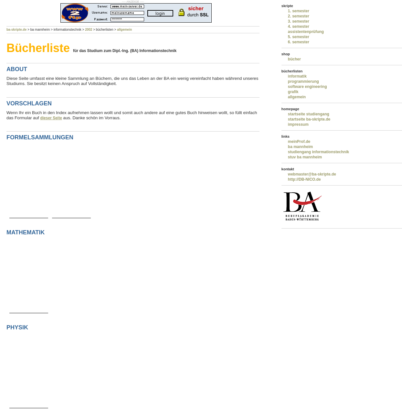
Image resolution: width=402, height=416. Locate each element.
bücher (294, 59)
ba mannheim (300, 146)
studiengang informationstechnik (318, 152)
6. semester (298, 42)
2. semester (298, 16)
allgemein (124, 29)
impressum (298, 124)
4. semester (298, 26)
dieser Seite (51, 118)
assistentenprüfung (306, 31)
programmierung (303, 81)
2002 (88, 29)
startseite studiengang (308, 114)
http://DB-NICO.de (304, 179)
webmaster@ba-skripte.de (312, 174)
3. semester (298, 21)
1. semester (298, 11)
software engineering (307, 86)
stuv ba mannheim (305, 157)
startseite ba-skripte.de (309, 119)
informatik (297, 76)
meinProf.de (299, 141)
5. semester (298, 37)
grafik (293, 92)
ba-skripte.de (16, 29)
